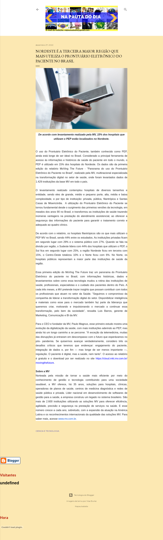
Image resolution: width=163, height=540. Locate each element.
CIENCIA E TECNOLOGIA (47, 431)
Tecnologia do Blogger (81, 495)
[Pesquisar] (125, 9)
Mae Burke (91, 501)
